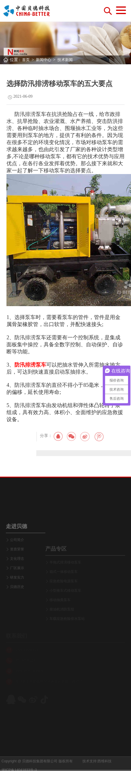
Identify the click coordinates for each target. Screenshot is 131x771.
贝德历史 (17, 608)
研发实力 (17, 598)
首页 (26, 60)
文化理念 (17, 580)
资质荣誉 (17, 570)
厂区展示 (17, 589)
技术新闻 (65, 60)
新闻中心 (43, 60)
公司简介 (17, 561)
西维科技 (104, 765)
